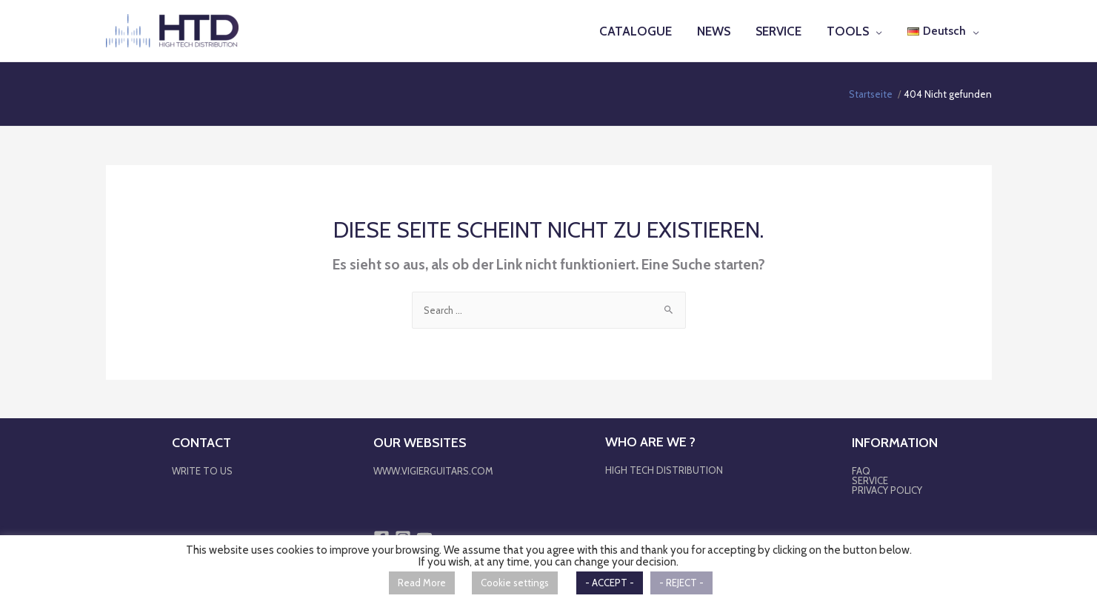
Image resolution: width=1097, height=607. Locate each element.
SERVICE (870, 480)
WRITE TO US (202, 470)
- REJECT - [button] (681, 582)
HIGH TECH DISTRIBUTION (664, 469)
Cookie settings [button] (515, 582)
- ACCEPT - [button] (609, 582)
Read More (422, 582)
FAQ (861, 470)
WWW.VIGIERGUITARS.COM (433, 470)
